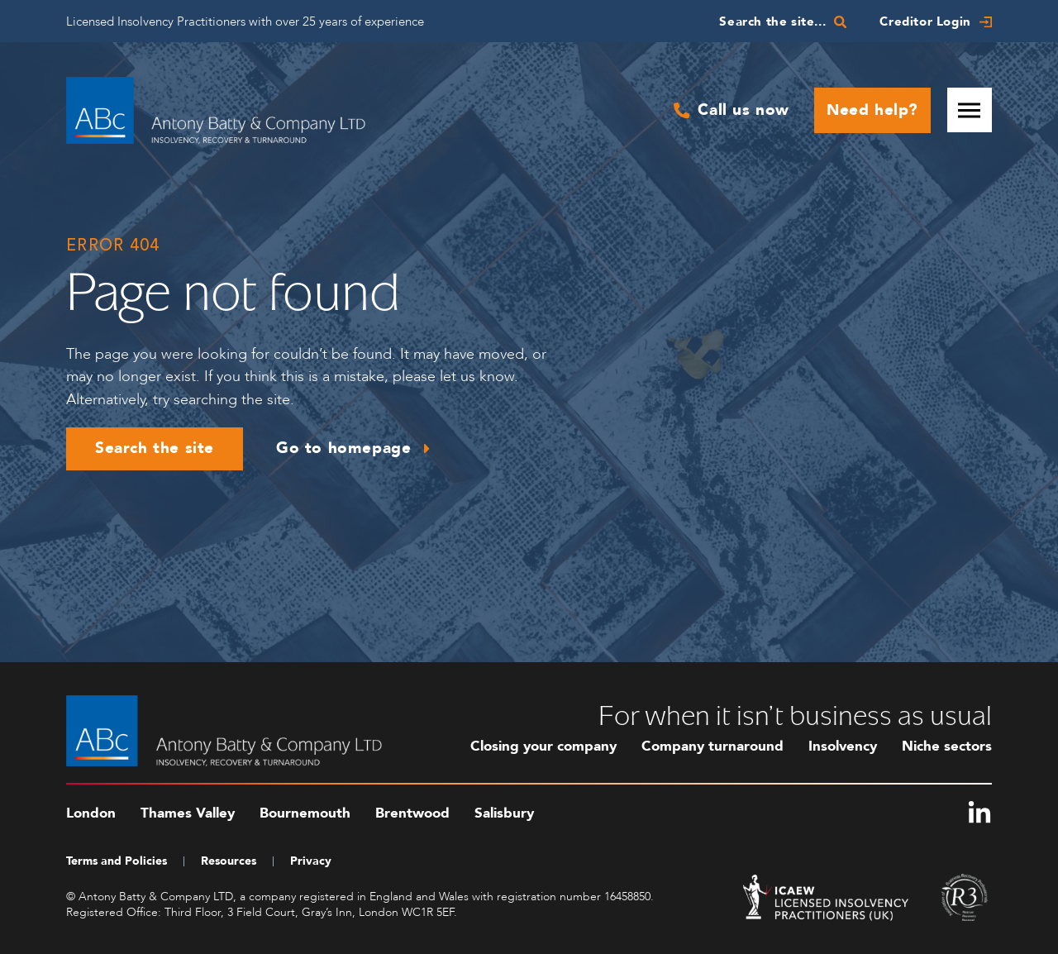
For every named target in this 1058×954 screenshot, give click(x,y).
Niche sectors (947, 746)
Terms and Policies (116, 861)
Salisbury (504, 813)
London (91, 813)
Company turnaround (712, 746)
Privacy (310, 861)
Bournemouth (305, 813)
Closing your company (543, 746)
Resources (228, 861)
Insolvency (842, 746)
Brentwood (412, 813)
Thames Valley (188, 813)
